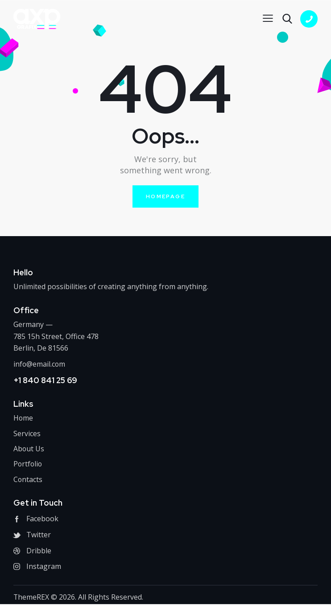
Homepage (165, 196)
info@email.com (39, 364)
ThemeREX (31, 598)
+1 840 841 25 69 (45, 380)
